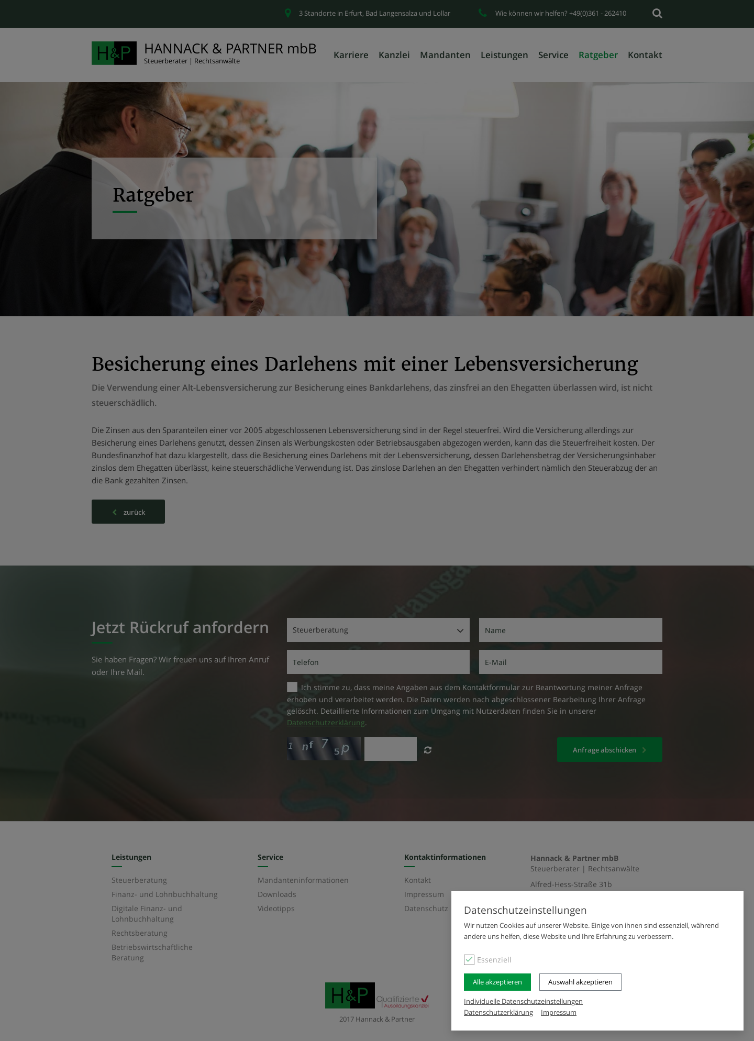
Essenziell (494, 960)
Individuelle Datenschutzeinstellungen (523, 1001)
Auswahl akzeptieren (580, 982)
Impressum (558, 1012)
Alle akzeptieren (497, 982)
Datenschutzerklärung (498, 1012)
